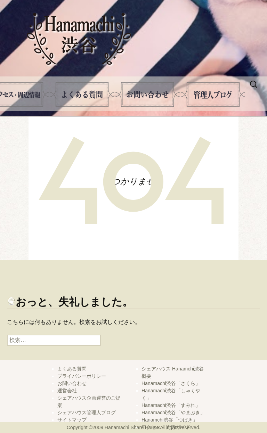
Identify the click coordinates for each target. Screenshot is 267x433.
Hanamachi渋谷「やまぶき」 (173, 412)
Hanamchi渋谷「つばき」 (169, 420)
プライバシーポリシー (81, 376)
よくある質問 (82, 94)
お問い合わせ (72, 383)
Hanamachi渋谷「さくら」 (170, 383)
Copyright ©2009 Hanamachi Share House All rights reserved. (134, 427)
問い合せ (147, 94)
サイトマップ (72, 420)
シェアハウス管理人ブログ (86, 412)
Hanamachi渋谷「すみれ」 (170, 405)
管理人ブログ (213, 94)
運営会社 (67, 390)
